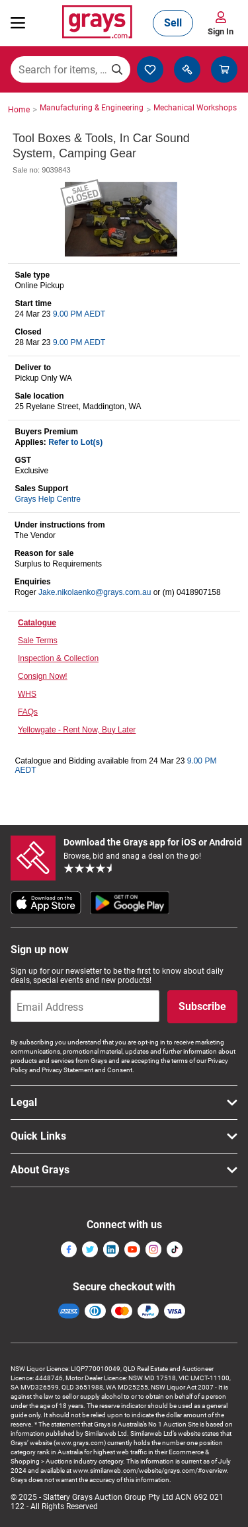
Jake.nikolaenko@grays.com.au (94, 592)
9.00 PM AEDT (79, 314)
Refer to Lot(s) (75, 442)
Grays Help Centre (48, 499)
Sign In (220, 31)
